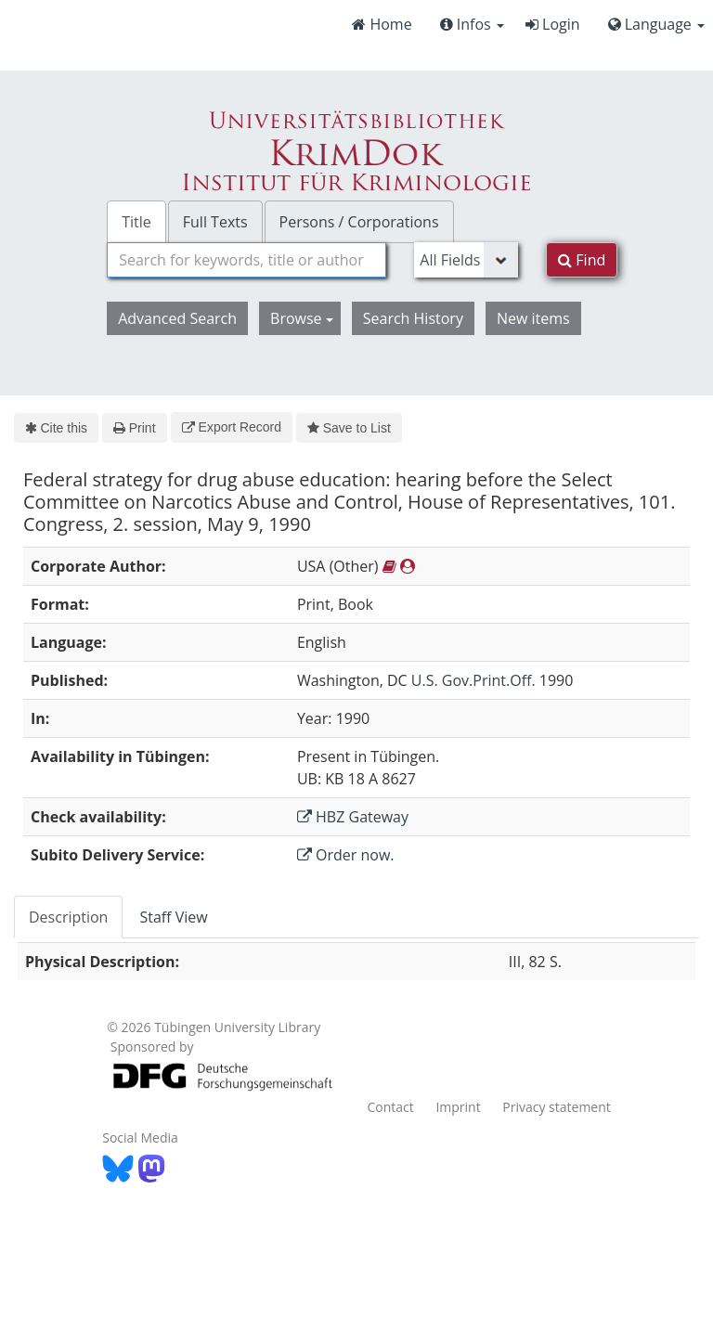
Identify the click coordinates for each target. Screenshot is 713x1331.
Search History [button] (413, 318)
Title (136, 222)
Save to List (349, 427)
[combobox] (246, 260)
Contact (390, 1107)
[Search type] (466, 260)
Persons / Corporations (359, 222)
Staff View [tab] (173, 917)
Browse (301, 318)
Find (581, 260)
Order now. (346, 855)
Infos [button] (472, 24)
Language (656, 24)
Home (381, 24)
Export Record (231, 427)
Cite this (56, 427)
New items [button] (533, 318)
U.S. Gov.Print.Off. (473, 680)
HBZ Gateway (352, 817)
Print (134, 427)
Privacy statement (556, 1107)
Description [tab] (68, 917)
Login (552, 24)
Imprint (457, 1107)
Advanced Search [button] (177, 318)
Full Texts (215, 222)
